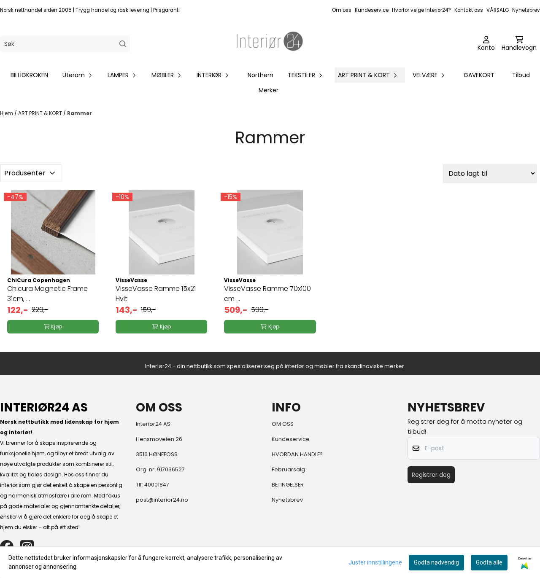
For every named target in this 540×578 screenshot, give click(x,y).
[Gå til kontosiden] (486, 43)
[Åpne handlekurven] (519, 43)
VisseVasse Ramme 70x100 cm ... (267, 294)
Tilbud (521, 75)
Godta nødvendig (436, 562)
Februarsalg (288, 469)
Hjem (7, 113)
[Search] (123, 44)
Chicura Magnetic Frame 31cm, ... (47, 294)
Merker (268, 90)
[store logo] (270, 43)
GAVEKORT (479, 75)
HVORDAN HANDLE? (297, 454)
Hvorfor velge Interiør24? (421, 10)
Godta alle (489, 562)
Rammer (79, 113)
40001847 (156, 484)
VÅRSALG (497, 10)
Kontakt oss (468, 10)
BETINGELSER (288, 484)
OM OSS (283, 423)
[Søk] (65, 43)
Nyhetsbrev (526, 10)
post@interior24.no (162, 499)
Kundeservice (372, 10)
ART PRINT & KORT (40, 113)
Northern (260, 75)
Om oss (341, 10)
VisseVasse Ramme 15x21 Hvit (156, 294)
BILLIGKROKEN (29, 75)
